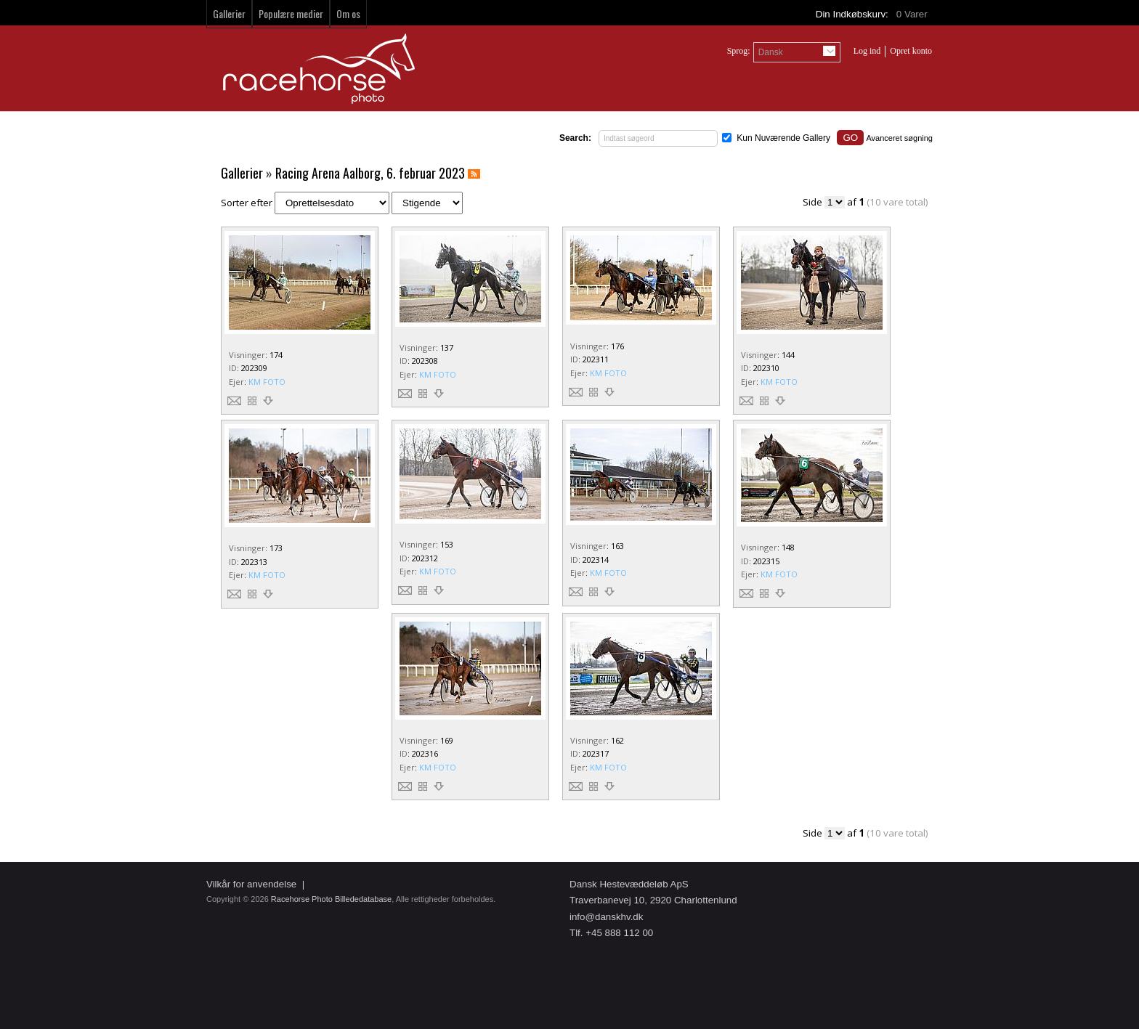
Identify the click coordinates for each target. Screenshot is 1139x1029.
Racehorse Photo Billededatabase (331, 899)
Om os (348, 13)
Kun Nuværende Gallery (783, 138)
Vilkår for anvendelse (251, 884)
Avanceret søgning (899, 138)
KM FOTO (266, 381)
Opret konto (911, 51)
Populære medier (291, 13)
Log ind (867, 51)
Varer (913, 14)
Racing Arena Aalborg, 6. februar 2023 (370, 172)
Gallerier (229, 13)
